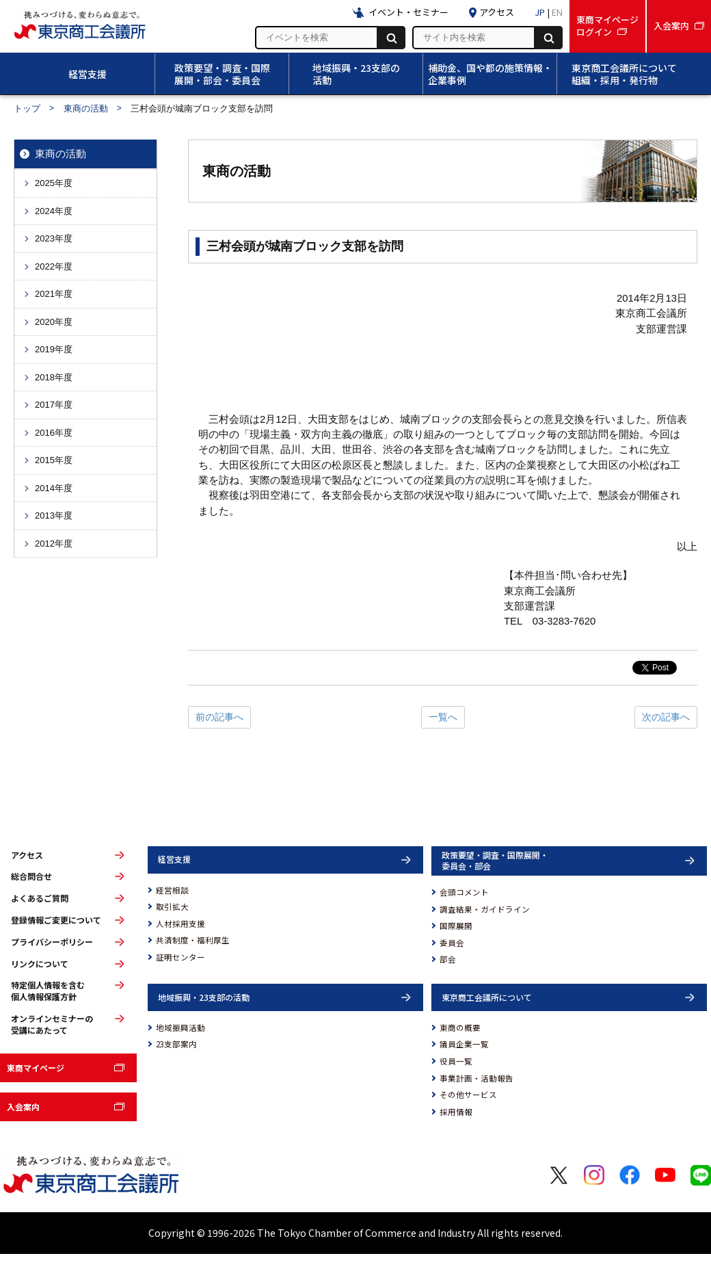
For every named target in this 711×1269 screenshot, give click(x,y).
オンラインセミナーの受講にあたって (52, 1024)
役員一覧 (456, 1061)
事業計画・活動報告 (476, 1078)
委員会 (452, 942)
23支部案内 (176, 1043)
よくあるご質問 (39, 898)
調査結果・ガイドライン (485, 909)
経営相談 (172, 890)
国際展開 (456, 925)
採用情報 (456, 1111)
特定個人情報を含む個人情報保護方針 (48, 991)
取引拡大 (172, 906)
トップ (27, 108)
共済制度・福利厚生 (193, 939)
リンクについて (39, 963)
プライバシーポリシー (52, 942)
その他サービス (468, 1094)
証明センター (180, 957)
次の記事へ (666, 716)
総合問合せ (31, 876)
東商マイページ (35, 1067)
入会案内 (23, 1106)
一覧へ (443, 716)
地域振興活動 (180, 1027)
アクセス (27, 855)
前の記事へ (219, 716)
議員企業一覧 (464, 1043)
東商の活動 (86, 108)
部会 (448, 959)
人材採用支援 (180, 923)
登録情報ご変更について (56, 920)
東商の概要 (460, 1027)
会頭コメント (464, 892)
